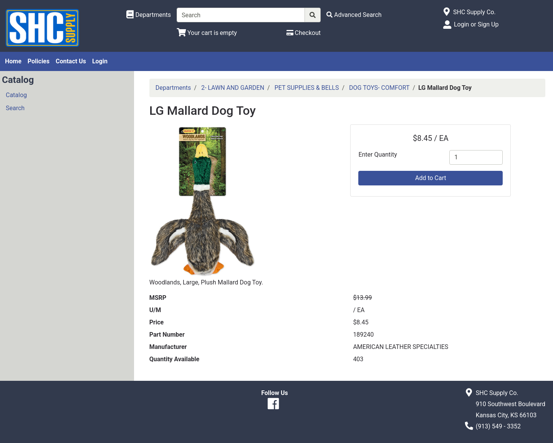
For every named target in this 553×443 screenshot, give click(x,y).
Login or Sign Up (476, 24)
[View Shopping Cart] (207, 32)
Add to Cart (430, 178)
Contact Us (71, 61)
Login (100, 61)
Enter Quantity (377, 154)
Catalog (16, 95)
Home (13, 61)
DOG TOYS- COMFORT (379, 87)
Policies (39, 61)
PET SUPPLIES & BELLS (307, 87)
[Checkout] (303, 32)
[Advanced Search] (354, 14)
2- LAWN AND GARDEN (232, 87)
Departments (173, 87)
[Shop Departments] (148, 15)
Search (15, 108)
